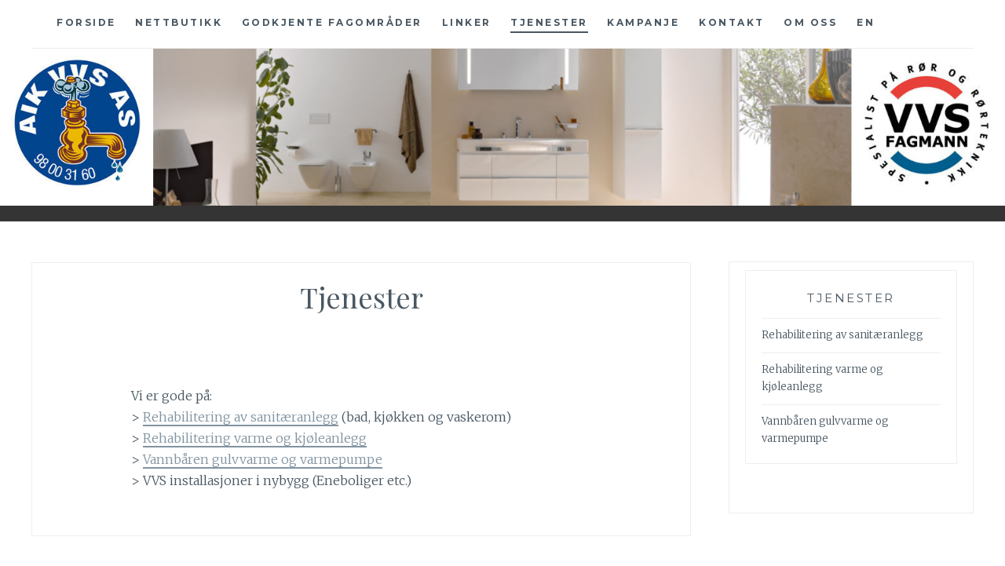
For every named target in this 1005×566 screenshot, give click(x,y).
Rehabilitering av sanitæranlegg (240, 417)
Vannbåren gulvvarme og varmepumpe (262, 459)
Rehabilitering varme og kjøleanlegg (255, 438)
